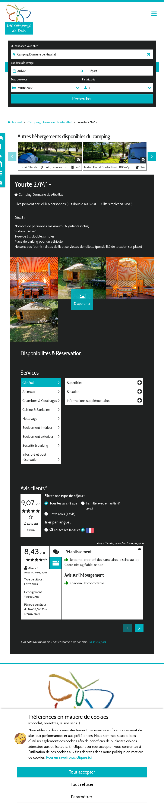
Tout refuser (82, 784)
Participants (88, 79)
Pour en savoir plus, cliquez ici (69, 757)
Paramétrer (82, 796)
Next (152, 156)
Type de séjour (19, 79)
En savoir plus (97, 642)
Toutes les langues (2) (69, 530)
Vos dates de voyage (22, 63)
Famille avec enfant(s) (103, 505)
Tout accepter (82, 772)
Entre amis (62, 514)
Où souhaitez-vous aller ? (25, 46)
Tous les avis (64, 503)
